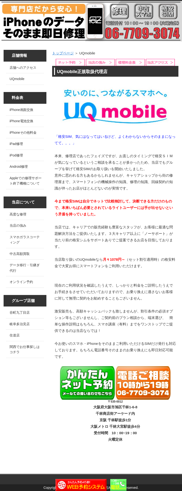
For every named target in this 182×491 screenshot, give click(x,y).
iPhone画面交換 (21, 110)
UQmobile (17, 79)
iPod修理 (16, 155)
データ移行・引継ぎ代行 (25, 267)
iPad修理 (16, 144)
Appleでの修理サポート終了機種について (26, 180)
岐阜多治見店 (20, 324)
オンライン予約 (21, 282)
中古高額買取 (20, 254)
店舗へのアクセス (23, 67)
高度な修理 (18, 214)
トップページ (63, 53)
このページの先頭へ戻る (162, 471)
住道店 (15, 335)
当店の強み (18, 225)
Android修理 (19, 166)
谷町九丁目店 (20, 312)
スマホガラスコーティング (25, 239)
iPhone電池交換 (21, 121)
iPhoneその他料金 (23, 132)
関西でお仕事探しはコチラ (25, 349)
